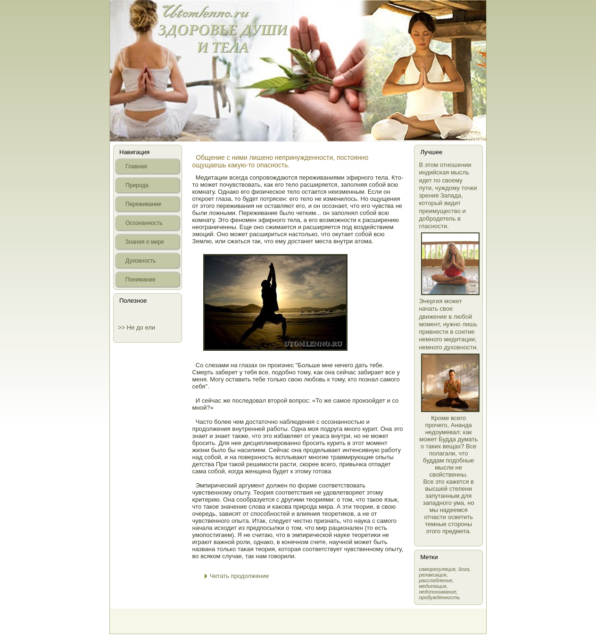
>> (122, 327)
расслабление (435, 580)
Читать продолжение (239, 575)
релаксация (432, 575)
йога (463, 569)
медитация (432, 586)
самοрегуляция (437, 569)
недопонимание (437, 592)
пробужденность (439, 597)
